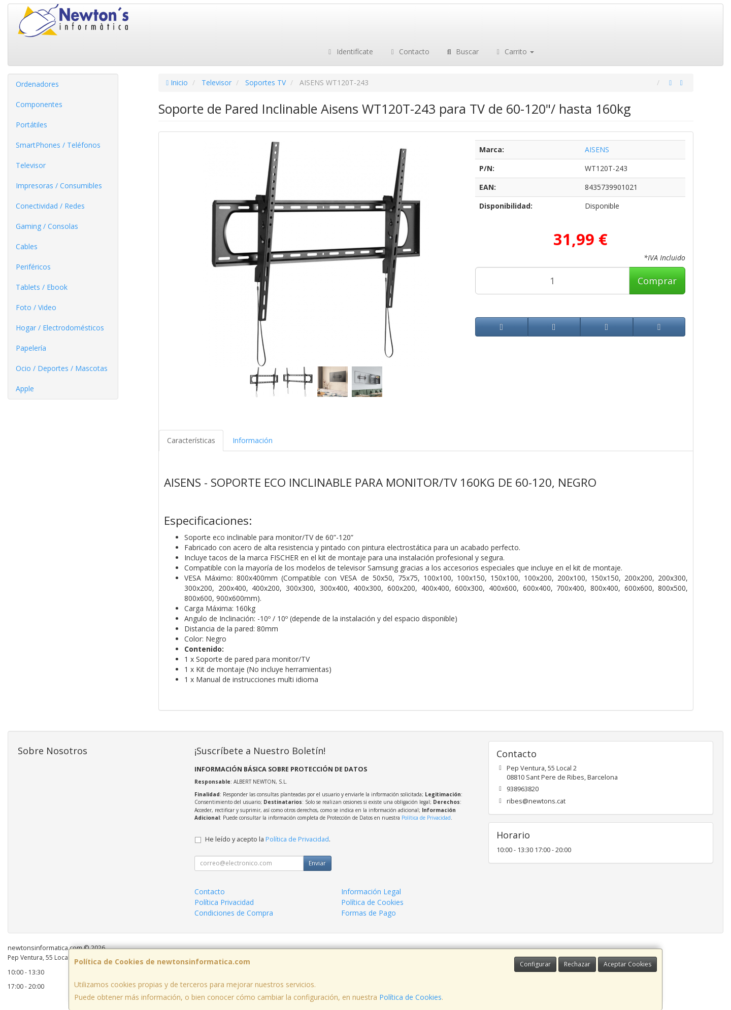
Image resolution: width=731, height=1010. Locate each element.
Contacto (409, 51)
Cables (27, 246)
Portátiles (31, 124)
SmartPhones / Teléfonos (58, 145)
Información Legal (371, 891)
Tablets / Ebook (42, 287)
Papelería (31, 348)
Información (252, 440)
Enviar (317, 863)
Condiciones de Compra (233, 913)
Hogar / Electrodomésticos (60, 327)
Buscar (462, 51)
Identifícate (349, 51)
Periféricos (33, 267)
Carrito (514, 51)
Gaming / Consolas (47, 226)
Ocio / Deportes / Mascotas (62, 368)
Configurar (535, 964)
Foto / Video (36, 307)
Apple (25, 388)
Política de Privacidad (426, 817)
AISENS (597, 149)
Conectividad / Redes (50, 206)
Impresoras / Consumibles (59, 185)
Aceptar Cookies (627, 964)
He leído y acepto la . (267, 839)
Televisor (31, 165)
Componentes (39, 104)
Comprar (657, 281)
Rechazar (577, 964)
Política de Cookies (410, 997)
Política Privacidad (224, 902)
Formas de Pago (368, 913)
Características (191, 440)
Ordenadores (37, 84)
